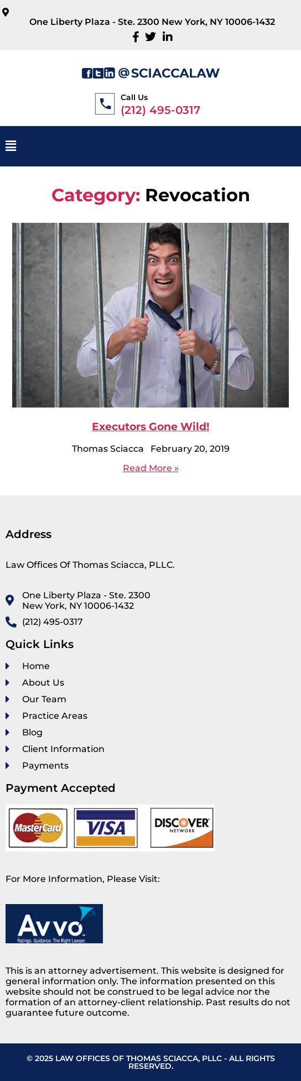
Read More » (151, 468)
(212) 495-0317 (160, 110)
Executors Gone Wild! (150, 426)
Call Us (134, 97)
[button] (150, 146)
